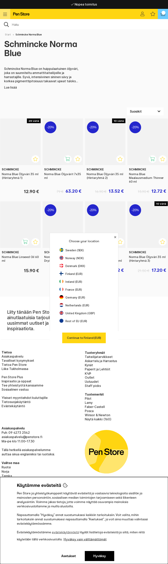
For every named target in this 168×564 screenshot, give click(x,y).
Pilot (88, 398)
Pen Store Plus (12, 377)
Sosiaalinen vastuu (15, 389)
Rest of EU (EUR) (73, 321)
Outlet (89, 377)
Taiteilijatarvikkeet (98, 357)
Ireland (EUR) (70, 281)
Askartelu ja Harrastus (101, 361)
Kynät (89, 365)
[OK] (84, 24)
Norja (5, 471)
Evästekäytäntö (13, 406)
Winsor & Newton (97, 415)
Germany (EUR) (72, 297)
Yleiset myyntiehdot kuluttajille (24, 398)
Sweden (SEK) (71, 250)
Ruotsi (6, 467)
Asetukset (68, 556)
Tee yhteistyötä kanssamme (22, 385)
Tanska (7, 476)
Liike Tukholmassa (15, 369)
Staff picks (93, 386)
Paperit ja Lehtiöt (97, 369)
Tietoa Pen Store (14, 365)
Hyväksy (99, 556)
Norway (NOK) (71, 258)
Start (8, 34)
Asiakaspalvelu (12, 356)
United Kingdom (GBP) (77, 313)
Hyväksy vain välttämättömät (85, 539)
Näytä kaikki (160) (98, 419)
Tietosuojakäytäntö (16, 402)
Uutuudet (92, 382)
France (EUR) (70, 289)
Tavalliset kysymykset (18, 360)
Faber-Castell (95, 407)
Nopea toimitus (84, 4)
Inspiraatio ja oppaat (16, 381)
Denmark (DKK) (72, 266)
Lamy (89, 403)
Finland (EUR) (71, 274)
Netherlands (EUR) (74, 305)
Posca (89, 411)
